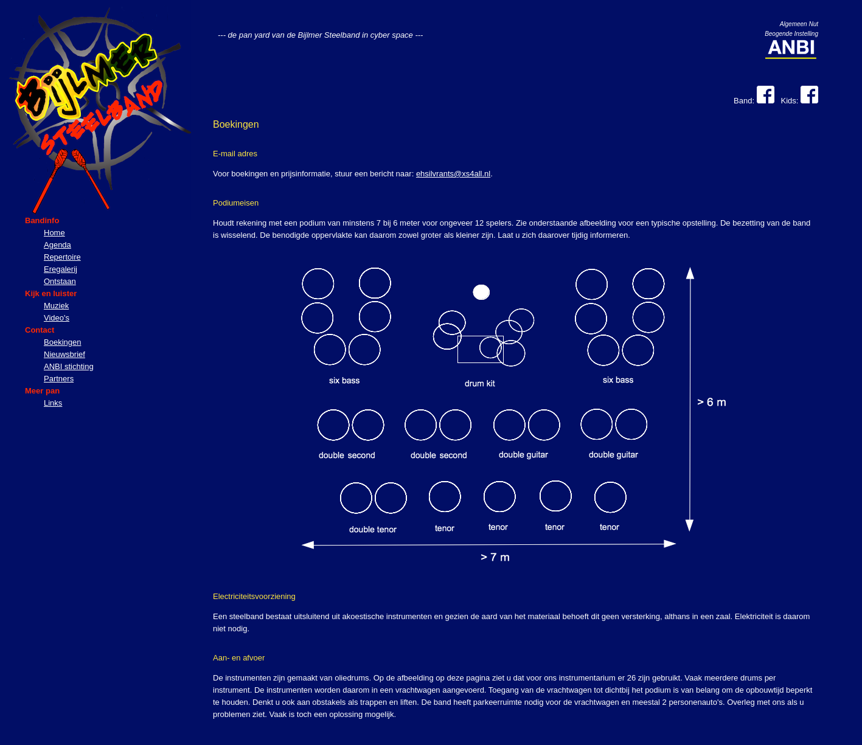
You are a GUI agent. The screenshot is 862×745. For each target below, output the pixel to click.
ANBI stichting (69, 366)
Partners (59, 378)
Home (54, 232)
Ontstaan (60, 281)
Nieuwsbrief (64, 354)
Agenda (57, 244)
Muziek (56, 305)
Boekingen (62, 342)
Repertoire (62, 257)
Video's (56, 317)
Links (53, 402)
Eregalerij (60, 269)
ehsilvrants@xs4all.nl (453, 173)
